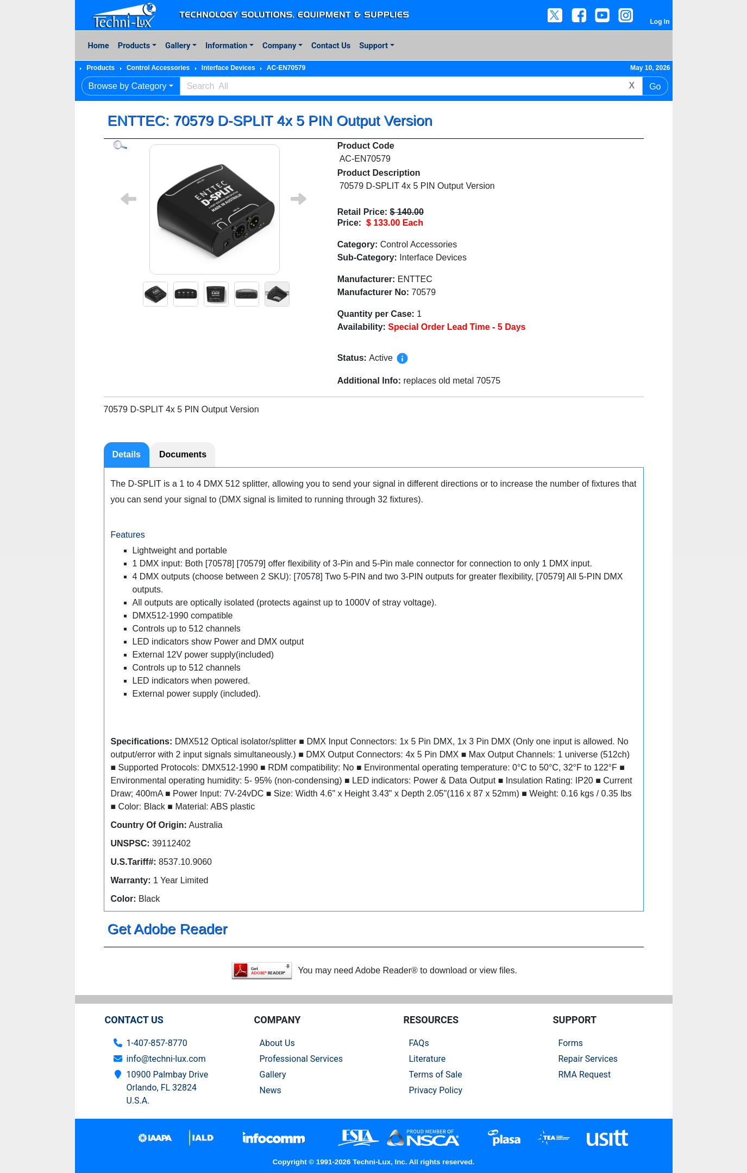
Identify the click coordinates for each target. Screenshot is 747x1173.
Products (134, 45)
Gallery (177, 45)
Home (98, 45)
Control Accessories (158, 68)
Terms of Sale (435, 1074)
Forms (570, 1043)
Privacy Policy (436, 1090)
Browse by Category (128, 86)
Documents (182, 454)
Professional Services (301, 1059)
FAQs (419, 1043)
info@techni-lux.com (166, 1059)
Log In (660, 21)
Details (126, 454)
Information (226, 45)
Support (373, 45)
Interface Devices (228, 68)
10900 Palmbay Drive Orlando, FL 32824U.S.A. (168, 1087)
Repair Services (588, 1059)
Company (279, 45)
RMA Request (584, 1074)
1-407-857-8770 (157, 1043)
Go (655, 86)
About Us (277, 1043)
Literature (427, 1059)
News (270, 1090)
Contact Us (330, 45)
